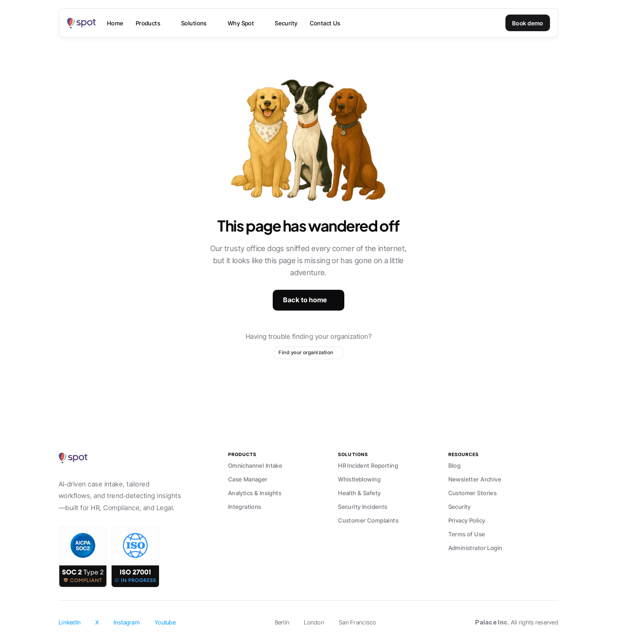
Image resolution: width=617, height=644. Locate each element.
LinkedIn (70, 622)
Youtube (165, 622)
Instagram (127, 622)
